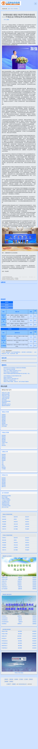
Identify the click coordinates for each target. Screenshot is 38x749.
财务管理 (4, 445)
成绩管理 (27, 524)
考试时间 (16, 521)
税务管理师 (4, 400)
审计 (3, 463)
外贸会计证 (5, 475)
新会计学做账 (5, 497)
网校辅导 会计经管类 (7, 556)
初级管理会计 (4, 645)
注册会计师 (5, 451)
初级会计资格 (4, 631)
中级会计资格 (4, 633)
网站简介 (6, 679)
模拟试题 (4, 485)
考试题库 (27, 529)
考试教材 (4, 524)
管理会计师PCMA (5, 398)
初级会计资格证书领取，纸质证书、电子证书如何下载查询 (16, 381)
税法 (3, 464)
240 (31, 345)
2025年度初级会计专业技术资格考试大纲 (12, 375)
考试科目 (27, 521)
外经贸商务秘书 (5, 621)
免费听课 (20, 577)
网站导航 (11, 679)
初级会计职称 (5, 412)
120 (31, 337)
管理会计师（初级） (6, 392)
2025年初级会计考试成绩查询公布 (11, 372)
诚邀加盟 (6, 681)
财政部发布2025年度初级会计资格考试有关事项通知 (15, 367)
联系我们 (11, 681)
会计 (3, 461)
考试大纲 (16, 524)
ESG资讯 (15, 8)
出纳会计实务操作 (5, 498)
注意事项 (16, 526)
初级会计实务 (5, 424)
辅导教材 (4, 423)
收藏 (8, 19)
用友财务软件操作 (5, 504)
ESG (12, 8)
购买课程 (20, 631)
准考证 (15, 519)
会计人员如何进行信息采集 (9, 369)
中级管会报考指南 (5, 397)
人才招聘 (26, 679)
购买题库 (34, 631)
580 (31, 324)
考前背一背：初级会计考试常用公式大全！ (13, 370)
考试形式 (27, 519)
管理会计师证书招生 (19, 672)
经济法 (3, 444)
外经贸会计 (4, 583)
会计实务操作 (5, 493)
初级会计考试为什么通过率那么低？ (11, 378)
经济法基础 (4, 426)
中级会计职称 (5, 432)
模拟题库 (4, 422)
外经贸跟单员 (4, 620)
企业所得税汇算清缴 (6, 505)
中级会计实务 (5, 442)
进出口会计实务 (5, 507)
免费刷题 (34, 577)
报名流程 (4, 519)
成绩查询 (4, 419)
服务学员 (4, 486)
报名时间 (16, 516)
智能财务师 (4, 402)
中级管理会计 (4, 586)
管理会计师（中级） (6, 395)
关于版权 (21, 679)
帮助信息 (31, 679)
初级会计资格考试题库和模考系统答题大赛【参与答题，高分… (17, 373)
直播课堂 (4, 414)
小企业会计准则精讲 (6, 500)
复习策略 (16, 529)
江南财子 (9, 684)
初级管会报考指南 (5, 394)
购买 (35, 316)
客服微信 (14, 684)
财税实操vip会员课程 (6, 495)
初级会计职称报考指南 (7, 514)
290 (31, 316)
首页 (9, 8)
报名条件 (27, 516)
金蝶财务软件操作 (5, 502)
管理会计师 (4, 585)
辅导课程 (4, 420)
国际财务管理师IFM (6, 405)
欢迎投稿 (16, 679)
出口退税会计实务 (5, 501)
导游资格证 (4, 623)
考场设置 (4, 521)
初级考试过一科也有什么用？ (10, 380)
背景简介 (4, 516)
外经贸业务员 (4, 618)
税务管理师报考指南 (6, 401)
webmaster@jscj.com (23, 684)
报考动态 (4, 417)
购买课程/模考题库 (7, 629)
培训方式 (4, 529)
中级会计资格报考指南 (7, 535)
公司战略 (4, 468)
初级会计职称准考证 (8, 377)
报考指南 (4, 416)
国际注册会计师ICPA (6, 404)
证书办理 (27, 526)
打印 (5, 19)
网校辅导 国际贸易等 (7, 594)
